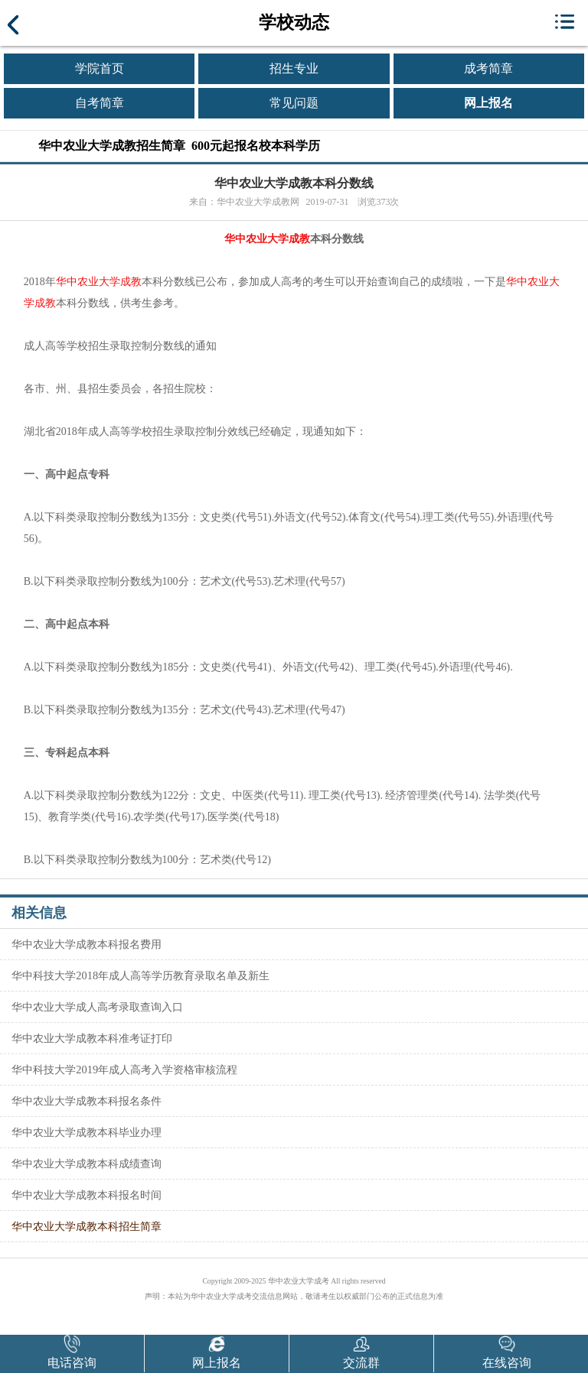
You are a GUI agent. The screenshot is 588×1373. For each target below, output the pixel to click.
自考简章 (99, 102)
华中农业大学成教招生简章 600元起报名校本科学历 (179, 145)
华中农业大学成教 (267, 239)
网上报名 (488, 102)
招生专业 (294, 68)
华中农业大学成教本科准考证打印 (91, 1038)
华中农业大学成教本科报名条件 (86, 1101)
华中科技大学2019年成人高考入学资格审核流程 (124, 1069)
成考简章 (488, 68)
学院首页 (99, 68)
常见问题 (294, 102)
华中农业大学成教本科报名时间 (86, 1195)
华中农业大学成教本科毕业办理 (86, 1132)
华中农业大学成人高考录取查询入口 (97, 1007)
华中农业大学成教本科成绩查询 (86, 1163)
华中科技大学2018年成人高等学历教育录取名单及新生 (140, 975)
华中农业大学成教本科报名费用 (86, 944)
